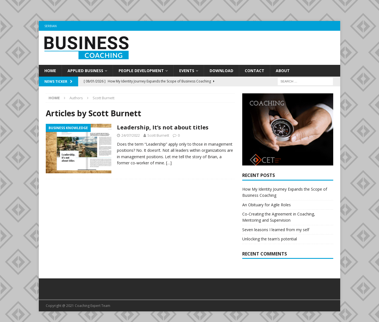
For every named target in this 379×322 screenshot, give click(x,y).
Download (221, 70)
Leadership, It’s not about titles (162, 127)
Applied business (85, 70)
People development (141, 70)
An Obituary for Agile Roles (266, 208)
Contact (254, 70)
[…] (169, 162)
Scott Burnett (158, 135)
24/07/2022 (130, 135)
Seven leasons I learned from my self (275, 233)
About (283, 70)
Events (186, 70)
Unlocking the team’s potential (269, 242)
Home (50, 70)
